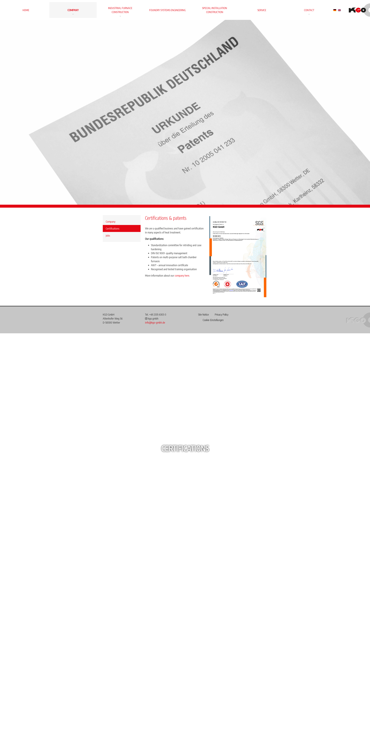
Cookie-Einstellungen (213, 320)
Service (261, 10)
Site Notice (203, 314)
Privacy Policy (221, 314)
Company (73, 10)
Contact (309, 10)
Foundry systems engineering (167, 10)
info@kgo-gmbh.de (155, 322)
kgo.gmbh (151, 318)
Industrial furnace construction (120, 10)
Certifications (112, 228)
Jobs (108, 235)
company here (182, 275)
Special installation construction (214, 10)
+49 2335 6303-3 (157, 314)
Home (26, 10)
